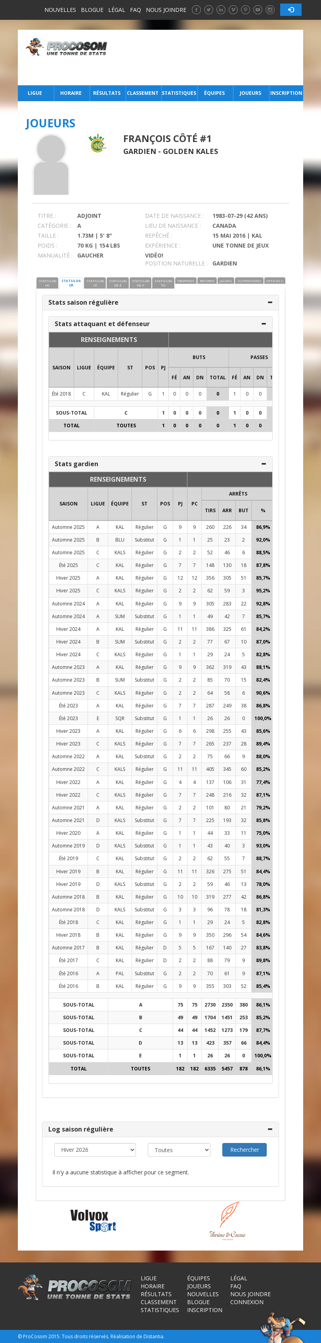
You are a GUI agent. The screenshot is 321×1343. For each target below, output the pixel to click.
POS (150, 367)
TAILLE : (48, 235)
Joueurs (250, 93)
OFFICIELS (274, 281)
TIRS (210, 510)
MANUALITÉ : (55, 255)
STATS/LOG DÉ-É (117, 283)
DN (200, 377)
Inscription (286, 93)
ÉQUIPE (106, 367)
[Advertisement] (207, 57)
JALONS (226, 281)
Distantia (153, 1336)
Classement (143, 93)
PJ (163, 367)
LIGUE (84, 367)
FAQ (135, 9)
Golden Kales (190, 151)
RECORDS (207, 281)
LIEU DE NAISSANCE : (173, 225)
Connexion (247, 1302)
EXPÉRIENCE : (162, 245)
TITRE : (47, 215)
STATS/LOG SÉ (95, 283)
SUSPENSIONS (249, 281)
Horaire (71, 93)
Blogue (92, 9)
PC (194, 503)
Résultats (106, 93)
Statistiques (179, 93)
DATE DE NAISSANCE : (174, 215)
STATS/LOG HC (47, 283)
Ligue (35, 93)
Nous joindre (166, 9)
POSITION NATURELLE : (176, 263)
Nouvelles (60, 9)
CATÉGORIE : (54, 225)
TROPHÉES (185, 281)
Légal (116, 9)
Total (218, 377)
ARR (227, 510)
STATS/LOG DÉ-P (140, 283)
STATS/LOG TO (163, 283)
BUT (243, 510)
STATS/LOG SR (71, 283)
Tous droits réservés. (85, 1336)
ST (130, 367)
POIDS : (47, 245)
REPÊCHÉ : (158, 235)
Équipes (214, 93)
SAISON (61, 367)
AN (186, 377)
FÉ (174, 377)
